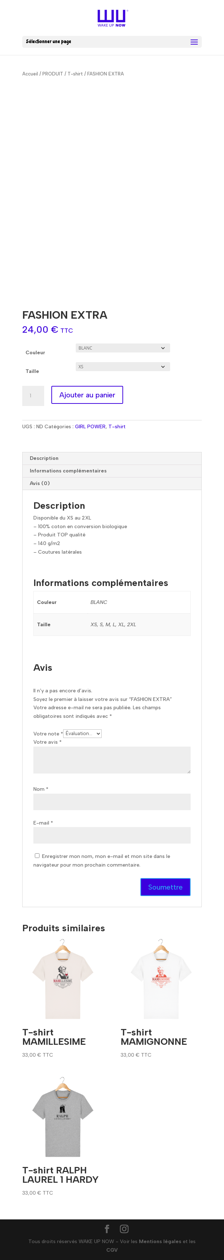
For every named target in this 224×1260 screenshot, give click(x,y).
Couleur (35, 353)
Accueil (30, 74)
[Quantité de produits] (33, 396)
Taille (32, 371)
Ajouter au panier (87, 395)
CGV (112, 1250)
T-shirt (75, 74)
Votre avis (47, 742)
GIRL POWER (90, 427)
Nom (40, 789)
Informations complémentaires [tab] (68, 471)
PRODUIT (52, 74)
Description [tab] (44, 458)
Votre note (48, 733)
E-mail (43, 823)
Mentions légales (160, 1241)
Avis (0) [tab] (40, 483)
